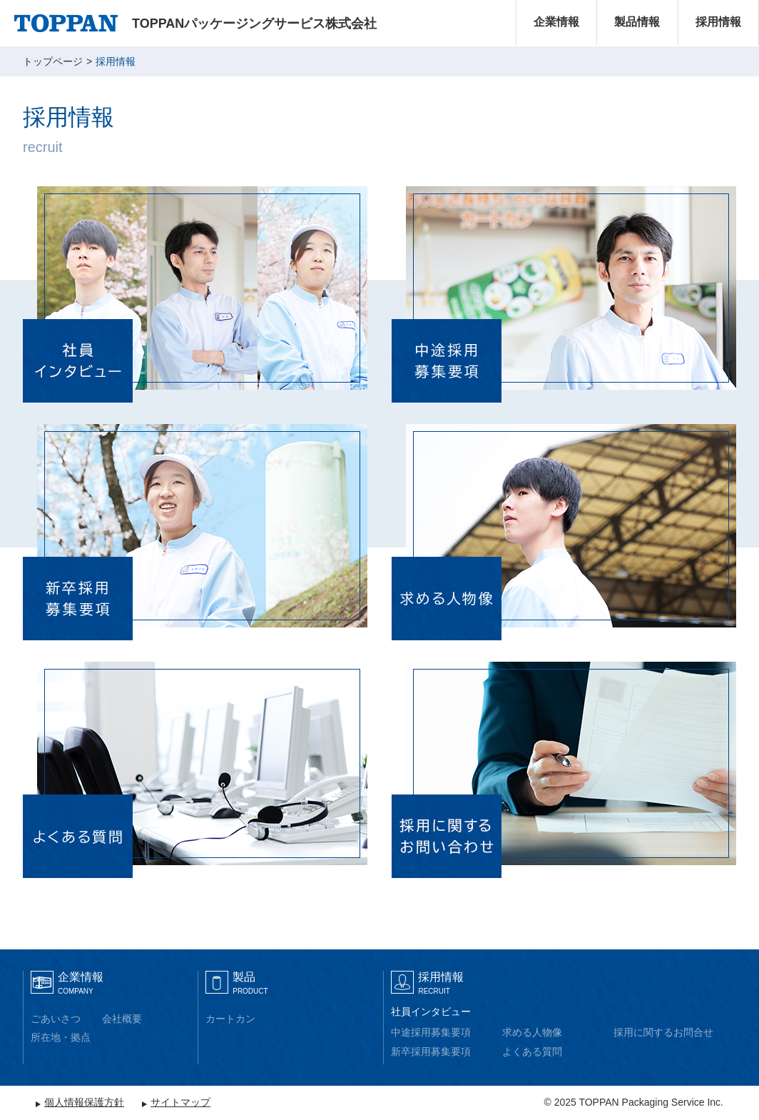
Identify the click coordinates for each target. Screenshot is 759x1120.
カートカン (230, 1018)
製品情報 (637, 22)
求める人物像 (532, 1032)
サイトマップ (180, 1102)
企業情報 (556, 22)
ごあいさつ (56, 1018)
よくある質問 (532, 1051)
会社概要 (122, 1018)
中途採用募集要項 (431, 1032)
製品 (250, 983)
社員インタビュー (431, 1011)
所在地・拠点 (61, 1037)
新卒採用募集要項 (431, 1051)
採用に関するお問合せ (663, 1032)
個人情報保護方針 (84, 1102)
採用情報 (718, 22)
